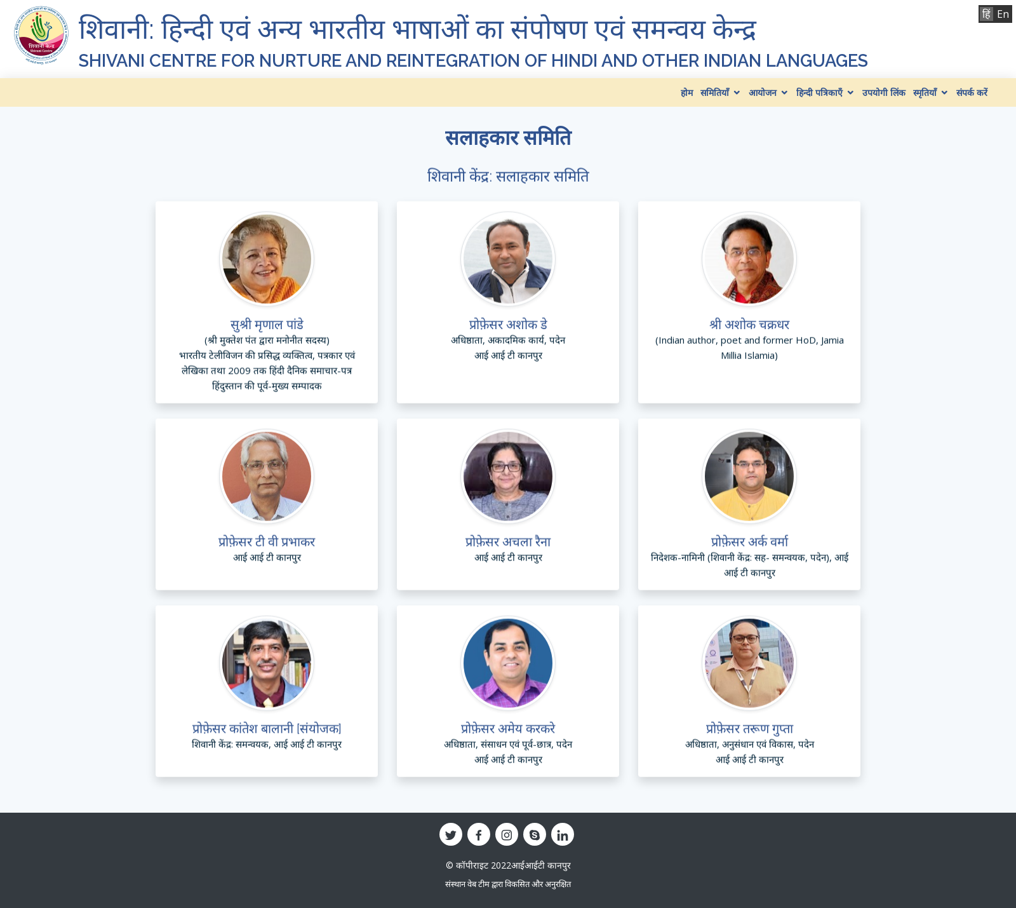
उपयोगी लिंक (884, 92)
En (1003, 14)
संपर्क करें (971, 92)
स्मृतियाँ (925, 92)
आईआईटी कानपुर (541, 865)
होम (687, 92)
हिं (986, 14)
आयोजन (763, 92)
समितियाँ (714, 92)
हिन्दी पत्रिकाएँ (819, 92)
